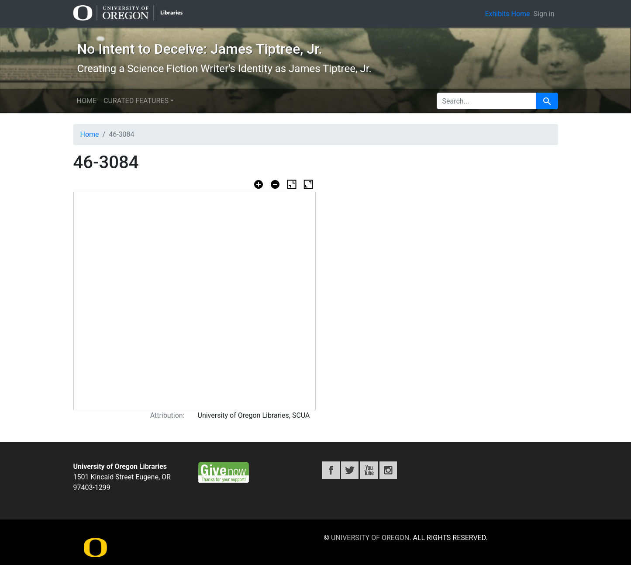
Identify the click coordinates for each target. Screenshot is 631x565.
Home (87, 101)
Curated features (136, 101)
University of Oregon (370, 538)
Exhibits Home (507, 14)
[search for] (487, 101)
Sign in (544, 14)
